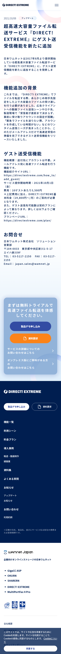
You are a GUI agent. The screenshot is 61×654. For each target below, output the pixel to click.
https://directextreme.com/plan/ (27, 220)
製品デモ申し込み (30, 326)
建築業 (7, 461)
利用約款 (8, 517)
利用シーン (10, 430)
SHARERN (13, 580)
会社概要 (8, 623)
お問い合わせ (11, 509)
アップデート (10, 495)
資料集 (7, 470)
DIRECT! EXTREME (18, 587)
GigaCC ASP (14, 570)
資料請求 (33, 338)
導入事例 (9, 448)
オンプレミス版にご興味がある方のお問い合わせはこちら (27, 363)
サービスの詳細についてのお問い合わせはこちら (23, 350)
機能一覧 (9, 422)
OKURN (12, 575)
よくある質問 (11, 479)
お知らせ (9, 487)
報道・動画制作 (11, 456)
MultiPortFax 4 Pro (18, 592)
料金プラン (10, 439)
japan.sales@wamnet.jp (32, 264)
